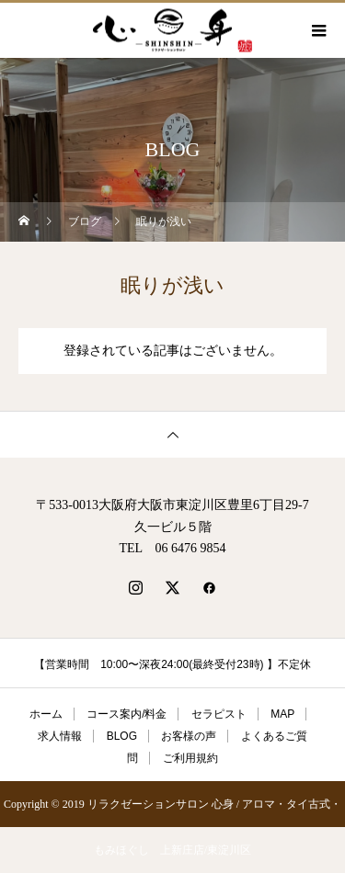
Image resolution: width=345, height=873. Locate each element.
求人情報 (60, 736)
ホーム (46, 714)
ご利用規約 (190, 758)
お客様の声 (188, 736)
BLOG (122, 736)
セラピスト (219, 714)
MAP (282, 714)
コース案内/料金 (126, 714)
